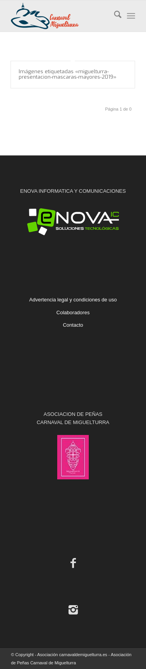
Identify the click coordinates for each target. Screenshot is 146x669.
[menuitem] (113, 16)
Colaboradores (73, 312)
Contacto (73, 325)
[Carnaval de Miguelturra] (60, 16)
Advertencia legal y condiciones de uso (73, 300)
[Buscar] (113, 16)
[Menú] (131, 16)
